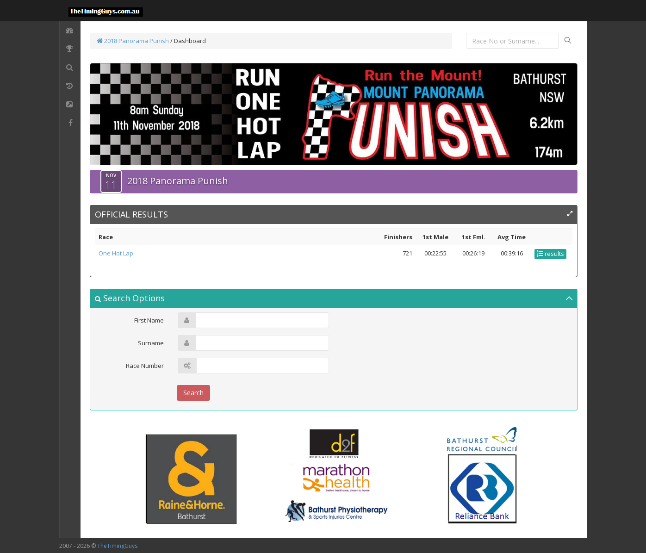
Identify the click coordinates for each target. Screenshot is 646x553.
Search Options (130, 298)
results (550, 253)
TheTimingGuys (117, 546)
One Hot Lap (116, 253)
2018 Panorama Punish (133, 41)
